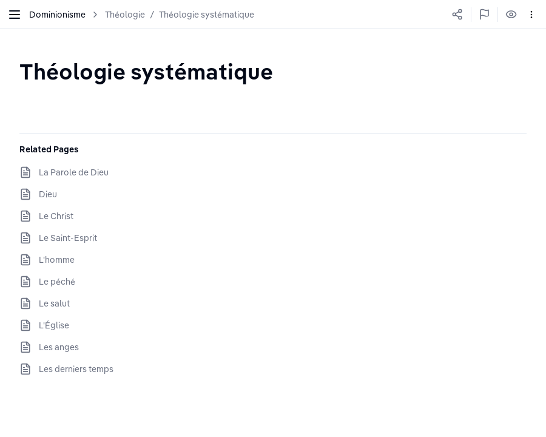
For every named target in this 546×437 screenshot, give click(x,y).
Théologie (125, 14)
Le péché (57, 281)
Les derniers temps (76, 369)
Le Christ (56, 216)
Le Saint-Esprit (68, 237)
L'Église (54, 325)
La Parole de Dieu (74, 172)
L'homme (57, 259)
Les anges (59, 347)
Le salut (54, 303)
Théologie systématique (206, 14)
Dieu (48, 194)
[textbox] (146, 71)
